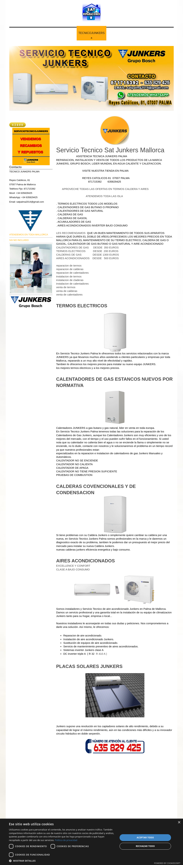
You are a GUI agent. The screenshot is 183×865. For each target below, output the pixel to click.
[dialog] (91, 842)
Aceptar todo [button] (145, 837)
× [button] (179, 822)
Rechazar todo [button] (145, 846)
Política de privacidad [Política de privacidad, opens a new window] (66, 840)
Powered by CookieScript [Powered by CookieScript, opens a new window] (167, 863)
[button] (62, 860)
